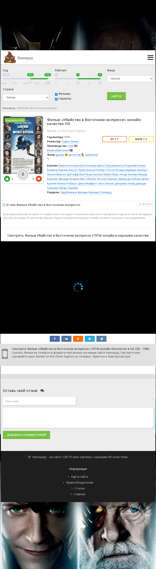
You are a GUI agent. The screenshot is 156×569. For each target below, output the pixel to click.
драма (60, 154)
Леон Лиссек (106, 183)
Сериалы (64, 98)
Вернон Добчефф (67, 174)
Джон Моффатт (87, 183)
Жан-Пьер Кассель (91, 174)
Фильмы (64, 94)
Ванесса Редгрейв (125, 165)
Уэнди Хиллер (128, 174)
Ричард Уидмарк (125, 170)
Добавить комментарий (26, 435)
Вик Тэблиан (88, 179)
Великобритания (58, 150)
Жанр (111, 70)
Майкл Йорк (111, 174)
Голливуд (106, 192)
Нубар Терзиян (68, 188)
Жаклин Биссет (67, 170)
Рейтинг (61, 70)
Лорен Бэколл (87, 170)
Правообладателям (79, 482)
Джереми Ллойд (125, 183)
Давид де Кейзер (130, 179)
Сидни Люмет (70, 141)
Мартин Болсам (69, 165)
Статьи (80, 488)
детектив (74, 154)
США (71, 146)
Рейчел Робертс (67, 183)
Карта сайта (79, 477)
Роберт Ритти (105, 170)
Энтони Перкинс (107, 179)
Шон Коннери (88, 165)
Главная (79, 494)
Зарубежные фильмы (74, 192)
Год (5, 70)
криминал (91, 154)
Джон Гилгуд (105, 165)
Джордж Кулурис (69, 179)
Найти (116, 96)
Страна (8, 89)
